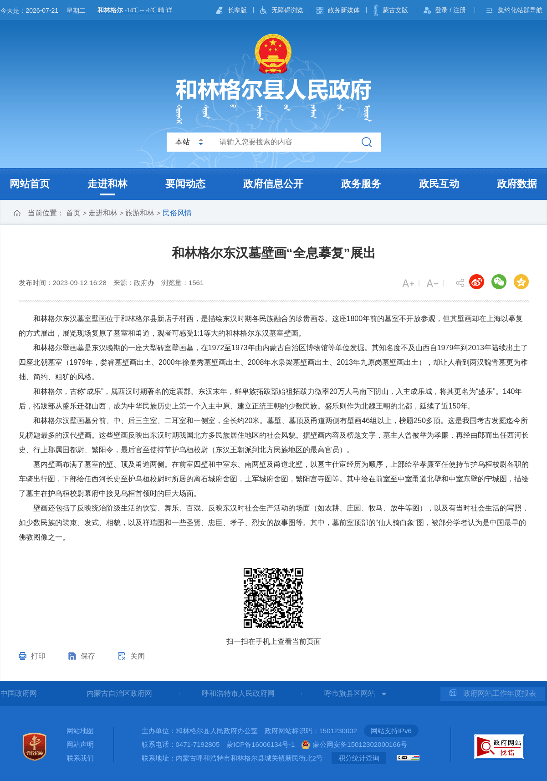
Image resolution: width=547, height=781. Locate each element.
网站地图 (80, 731)
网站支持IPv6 (391, 731)
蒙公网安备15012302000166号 (360, 744)
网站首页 (30, 183)
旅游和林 (139, 213)
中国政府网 (18, 693)
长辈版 (237, 10)
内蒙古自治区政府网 (119, 693)
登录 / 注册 (450, 10)
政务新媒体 (344, 10)
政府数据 (517, 183)
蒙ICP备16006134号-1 (260, 744)
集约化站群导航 (520, 10)
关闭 (137, 656)
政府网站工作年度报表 (493, 693)
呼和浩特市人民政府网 (238, 693)
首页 (73, 213)
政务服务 (361, 183)
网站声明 (80, 744)
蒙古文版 (395, 10)
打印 (38, 656)
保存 (88, 656)
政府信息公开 (273, 183)
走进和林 (107, 183)
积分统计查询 (358, 758)
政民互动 (439, 183)
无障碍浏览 (287, 10)
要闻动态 (185, 183)
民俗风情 (177, 213)
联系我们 (80, 758)
